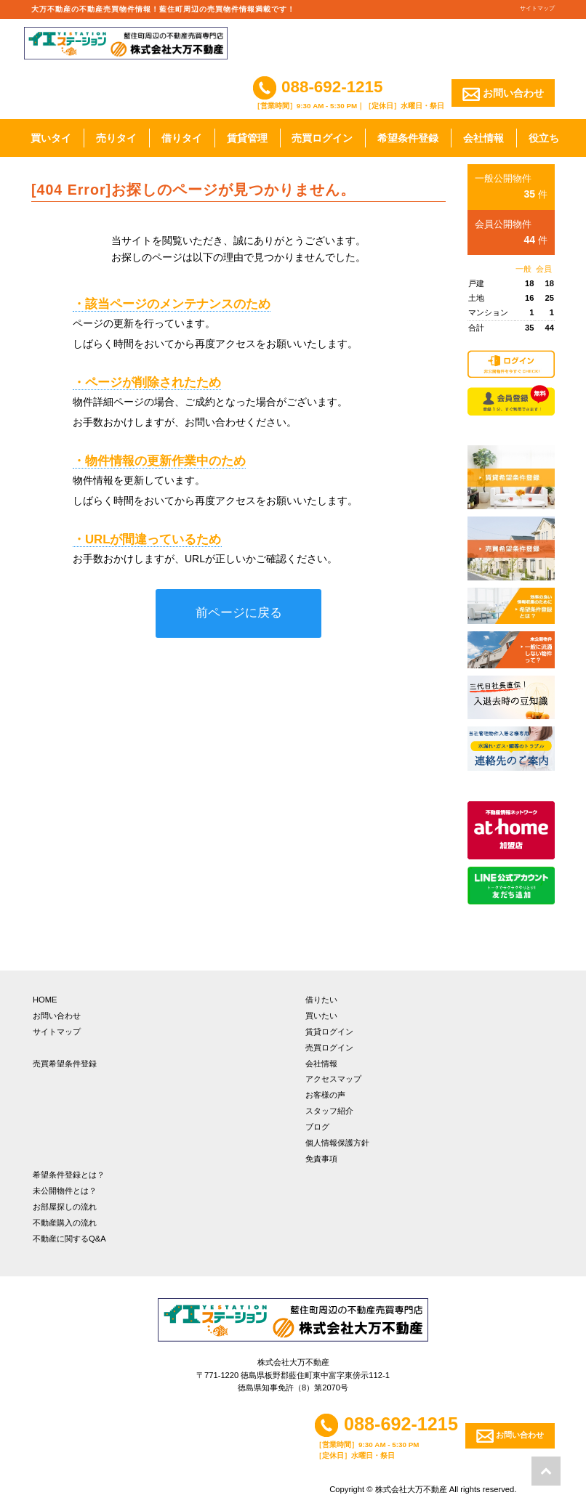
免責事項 (321, 1158)
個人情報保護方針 (337, 1142)
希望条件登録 (407, 138)
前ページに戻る (239, 613)
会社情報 (483, 138)
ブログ (317, 1126)
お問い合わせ (503, 94)
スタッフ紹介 (329, 1110)
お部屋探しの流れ (65, 1206)
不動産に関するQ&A (69, 1238)
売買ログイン (322, 138)
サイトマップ (537, 8)
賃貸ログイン (329, 1031)
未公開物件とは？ (65, 1190)
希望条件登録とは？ (69, 1174)
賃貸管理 (247, 138)
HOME (45, 999)
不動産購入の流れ (65, 1222)
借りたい (321, 999)
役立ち (544, 138)
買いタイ (51, 138)
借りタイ (181, 138)
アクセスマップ (333, 1078)
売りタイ (116, 138)
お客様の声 (325, 1094)
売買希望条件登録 (65, 1063)
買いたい (321, 1015)
